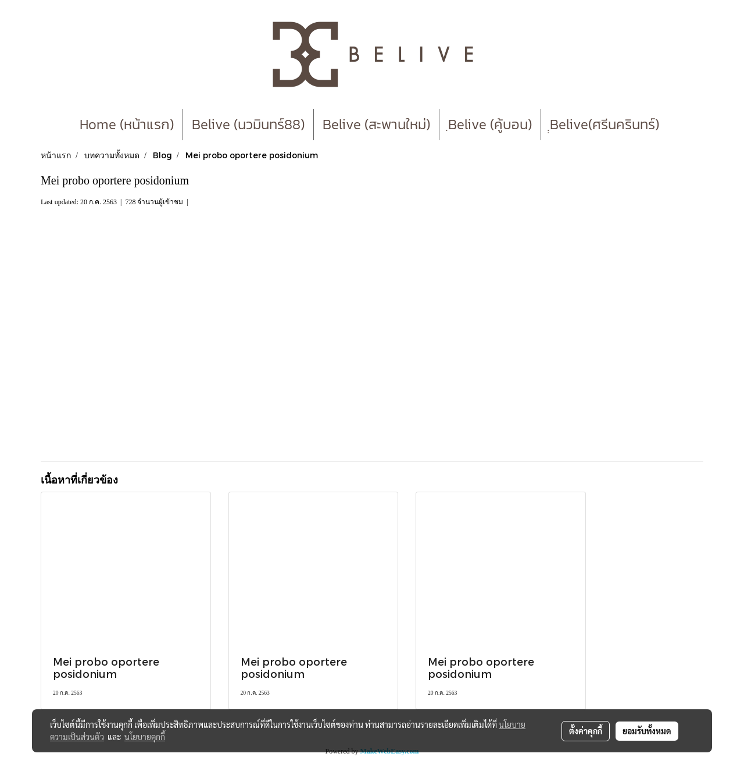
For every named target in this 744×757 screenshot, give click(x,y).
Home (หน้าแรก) (127, 124)
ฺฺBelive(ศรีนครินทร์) (604, 124)
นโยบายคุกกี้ (144, 736)
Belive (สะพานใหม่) (376, 124)
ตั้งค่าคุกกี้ (585, 731)
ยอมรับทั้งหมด (647, 731)
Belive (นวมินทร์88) (248, 124)
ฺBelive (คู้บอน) (490, 124)
